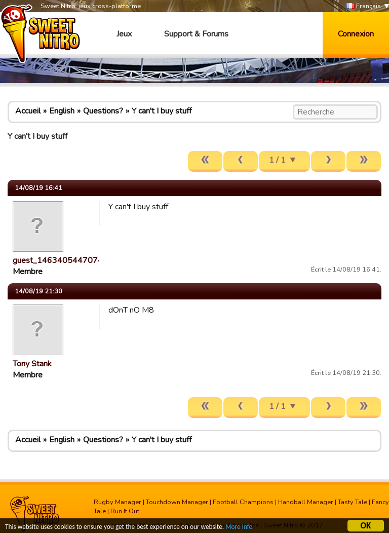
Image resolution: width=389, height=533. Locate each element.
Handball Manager (305, 502)
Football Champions (243, 502)
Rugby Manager (117, 502)
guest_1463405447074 (58, 260)
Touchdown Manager (177, 502)
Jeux (124, 34)
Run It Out (124, 511)
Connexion (356, 34)
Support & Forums (196, 34)
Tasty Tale (352, 502)
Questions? (103, 111)
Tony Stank (32, 363)
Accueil (28, 111)
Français (363, 6)
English (61, 111)
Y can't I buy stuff (161, 111)
